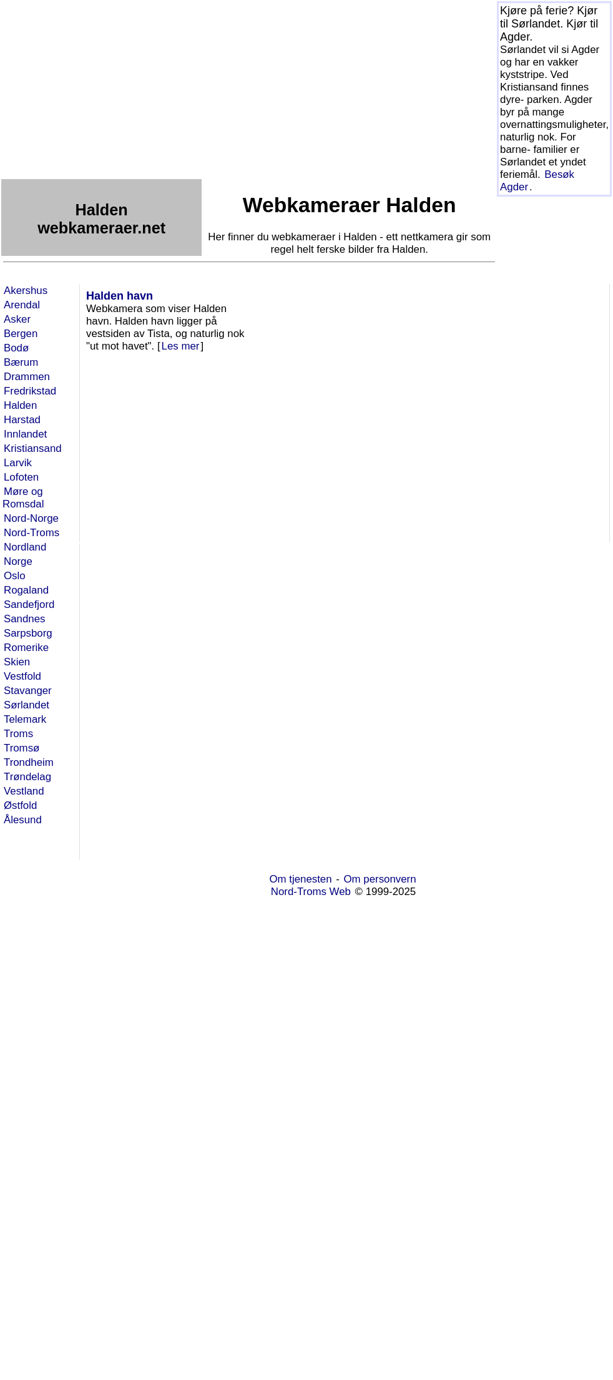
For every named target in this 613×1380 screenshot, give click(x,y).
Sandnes (24, 619)
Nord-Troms (31, 533)
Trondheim (29, 762)
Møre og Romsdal (23, 498)
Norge (18, 561)
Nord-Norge (31, 518)
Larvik (18, 463)
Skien (17, 662)
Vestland (24, 791)
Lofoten (21, 477)
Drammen (27, 377)
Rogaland (26, 590)
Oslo (15, 576)
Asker (17, 319)
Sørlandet (26, 705)
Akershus (25, 290)
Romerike (26, 647)
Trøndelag (27, 777)
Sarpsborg (28, 633)
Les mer (181, 346)
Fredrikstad (30, 391)
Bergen (20, 334)
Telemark (25, 719)
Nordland (25, 547)
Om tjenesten (300, 879)
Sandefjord (29, 604)
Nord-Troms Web (311, 892)
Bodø (16, 348)
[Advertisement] (190, 88)
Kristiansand (33, 448)
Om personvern (380, 879)
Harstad (22, 420)
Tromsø (21, 748)
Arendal (22, 305)
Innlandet (25, 434)
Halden (20, 405)
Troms (18, 734)
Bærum (21, 362)
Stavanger (28, 691)
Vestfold (22, 676)
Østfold (20, 805)
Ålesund (23, 820)
